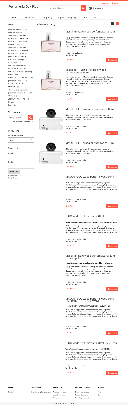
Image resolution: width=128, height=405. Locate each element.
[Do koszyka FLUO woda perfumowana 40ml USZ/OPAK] (112, 373)
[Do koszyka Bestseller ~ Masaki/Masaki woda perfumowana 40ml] (112, 99)
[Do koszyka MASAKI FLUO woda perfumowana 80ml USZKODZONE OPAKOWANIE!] (112, 333)
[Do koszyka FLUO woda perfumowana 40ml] (112, 246)
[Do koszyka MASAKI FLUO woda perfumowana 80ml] (112, 206)
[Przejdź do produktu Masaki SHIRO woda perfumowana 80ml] (51, 119)
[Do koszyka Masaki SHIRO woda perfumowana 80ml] (112, 133)
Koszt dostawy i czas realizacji (41, 392)
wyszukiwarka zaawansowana (23, 122)
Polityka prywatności (82, 398)
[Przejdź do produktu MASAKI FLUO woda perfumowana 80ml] (51, 177)
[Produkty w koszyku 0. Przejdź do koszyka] (96, 8)
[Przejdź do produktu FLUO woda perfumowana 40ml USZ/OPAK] (51, 343)
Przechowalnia (58, 398)
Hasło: (10, 162)
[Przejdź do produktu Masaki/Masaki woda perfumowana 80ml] (51, 42)
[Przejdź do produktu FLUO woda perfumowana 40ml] (51, 217)
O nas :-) (100, 392)
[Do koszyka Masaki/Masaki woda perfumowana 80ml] (112, 60)
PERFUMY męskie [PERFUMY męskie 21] (15, 32)
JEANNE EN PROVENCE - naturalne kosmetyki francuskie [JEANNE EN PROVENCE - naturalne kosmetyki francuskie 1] (17, 59)
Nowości (11, 102)
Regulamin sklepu (81, 395)
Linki (99, 395)
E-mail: (11, 153)
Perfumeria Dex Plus (23, 6)
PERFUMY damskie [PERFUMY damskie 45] (15, 29)
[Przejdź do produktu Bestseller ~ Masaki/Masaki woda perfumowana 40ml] (51, 80)
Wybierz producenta (15, 135)
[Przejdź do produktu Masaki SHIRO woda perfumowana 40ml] (51, 153)
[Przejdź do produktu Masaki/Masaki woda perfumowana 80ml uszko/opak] (51, 256)
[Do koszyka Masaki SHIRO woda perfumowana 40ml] (112, 167)
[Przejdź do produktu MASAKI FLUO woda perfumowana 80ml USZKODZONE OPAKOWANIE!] (51, 299)
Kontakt (11, 392)
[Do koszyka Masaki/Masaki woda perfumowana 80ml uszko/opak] (112, 289)
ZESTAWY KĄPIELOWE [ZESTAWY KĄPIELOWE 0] (16, 99)
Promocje (12, 105)
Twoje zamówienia (59, 392)
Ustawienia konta (59, 395)
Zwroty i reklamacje (82, 392)
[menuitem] (15, 17)
